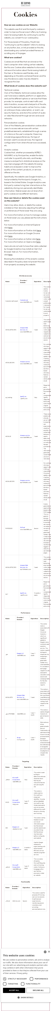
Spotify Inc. (23, 396)
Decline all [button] (38, 990)
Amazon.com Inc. (25, 362)
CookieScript (24, 300)
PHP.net (22, 527)
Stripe (19, 737)
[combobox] (45, 952)
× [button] (49, 952)
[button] (26, 997)
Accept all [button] (14, 990)
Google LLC (20, 653)
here (10, 227)
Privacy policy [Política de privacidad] (22, 973)
